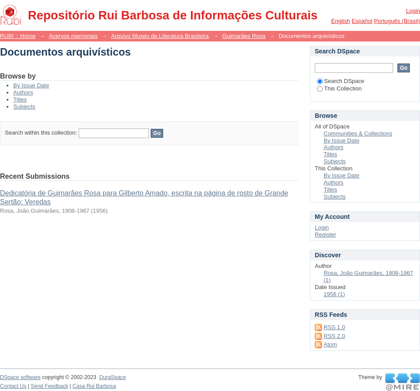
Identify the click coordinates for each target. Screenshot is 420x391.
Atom (330, 344)
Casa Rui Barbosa (94, 386)
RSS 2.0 (334, 336)
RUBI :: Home (17, 36)
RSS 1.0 (334, 327)
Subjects (24, 106)
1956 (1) (334, 294)
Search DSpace (340, 81)
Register (325, 234)
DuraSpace (112, 377)
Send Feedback (50, 386)
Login (413, 11)
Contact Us (13, 386)
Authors (23, 92)
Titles (20, 99)
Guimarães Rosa (244, 36)
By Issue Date (31, 85)
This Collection (339, 88)
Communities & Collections (358, 133)
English (340, 21)
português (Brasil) (397, 21)
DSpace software (20, 377)
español (361, 21)
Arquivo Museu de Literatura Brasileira (160, 36)
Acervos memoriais (73, 36)
